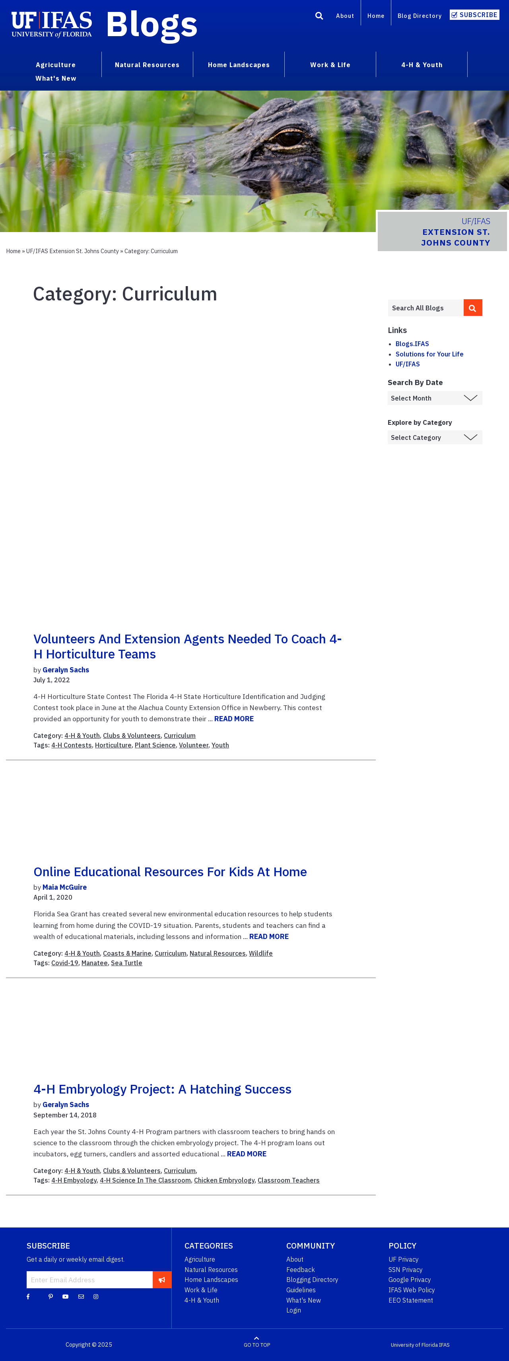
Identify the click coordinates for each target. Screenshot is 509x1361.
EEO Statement (411, 1300)
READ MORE (234, 718)
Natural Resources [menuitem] (147, 65)
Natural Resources (218, 953)
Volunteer (193, 745)
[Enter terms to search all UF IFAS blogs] (426, 308)
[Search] (319, 17)
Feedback (300, 1270)
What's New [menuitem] (55, 78)
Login (293, 1310)
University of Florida (414, 1345)
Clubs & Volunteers (132, 736)
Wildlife (261, 953)
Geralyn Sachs (66, 669)
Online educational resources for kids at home (170, 871)
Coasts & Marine (127, 953)
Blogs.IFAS (412, 344)
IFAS (444, 1345)
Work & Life (201, 1290)
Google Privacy (410, 1280)
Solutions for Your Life (430, 354)
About (345, 15)
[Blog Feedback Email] (81, 1296)
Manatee (95, 963)
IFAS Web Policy (412, 1290)
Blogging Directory (312, 1280)
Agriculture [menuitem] (56, 65)
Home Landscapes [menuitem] (239, 65)
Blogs (151, 23)
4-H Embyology (74, 1180)
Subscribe (478, 15)
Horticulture (113, 745)
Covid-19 (64, 963)
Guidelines (301, 1290)
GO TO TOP (257, 1345)
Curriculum (180, 736)
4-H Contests (71, 745)
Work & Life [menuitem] (330, 65)
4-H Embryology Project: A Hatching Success (162, 1088)
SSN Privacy (406, 1270)
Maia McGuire (65, 887)
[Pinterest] (51, 1296)
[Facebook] (28, 1296)
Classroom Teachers (289, 1180)
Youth (220, 745)
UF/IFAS (408, 364)
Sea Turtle (126, 963)
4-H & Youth (82, 736)
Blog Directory (420, 15)
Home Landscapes (211, 1280)
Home (376, 15)
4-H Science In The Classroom (145, 1180)
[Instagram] (95, 1296)
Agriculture (200, 1259)
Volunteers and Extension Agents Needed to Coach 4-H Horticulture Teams (187, 646)
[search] (473, 307)
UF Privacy (404, 1259)
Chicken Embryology (224, 1180)
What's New (303, 1300)
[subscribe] (162, 1279)
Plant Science (155, 745)
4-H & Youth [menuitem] (422, 65)
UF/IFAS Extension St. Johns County (72, 251)
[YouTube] (65, 1296)
